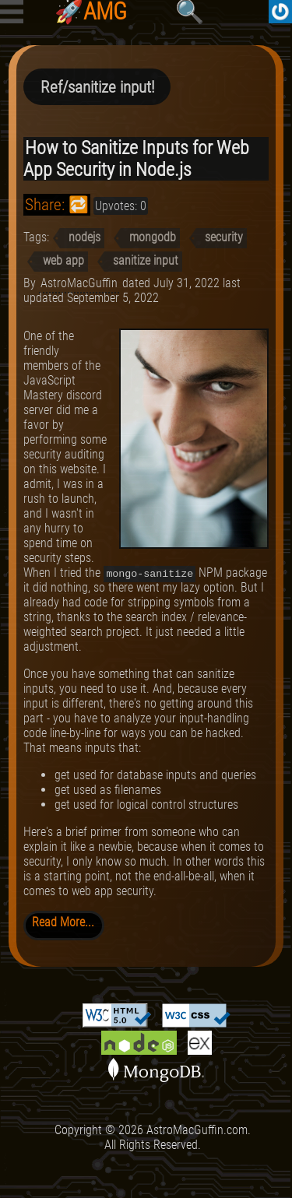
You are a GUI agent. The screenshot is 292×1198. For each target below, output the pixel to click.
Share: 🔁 (57, 204)
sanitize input (145, 260)
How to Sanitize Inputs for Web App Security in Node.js (136, 159)
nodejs (84, 237)
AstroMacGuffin (79, 283)
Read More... (63, 922)
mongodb (152, 237)
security (224, 237)
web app (63, 260)
